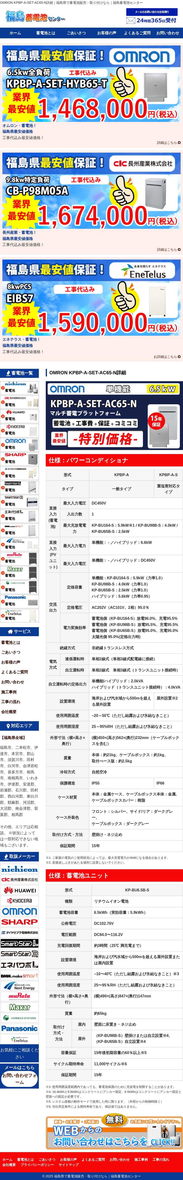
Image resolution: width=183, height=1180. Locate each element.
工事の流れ (10, 702)
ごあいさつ (76, 33)
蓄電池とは (45, 33)
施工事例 (8, 692)
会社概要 (8, 712)
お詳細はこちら (165, 357)
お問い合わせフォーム (19, 1079)
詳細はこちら (167, 143)
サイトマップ (69, 1165)
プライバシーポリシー (37, 1165)
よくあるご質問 (137, 33)
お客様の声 (106, 33)
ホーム (15, 33)
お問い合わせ (167, 33)
